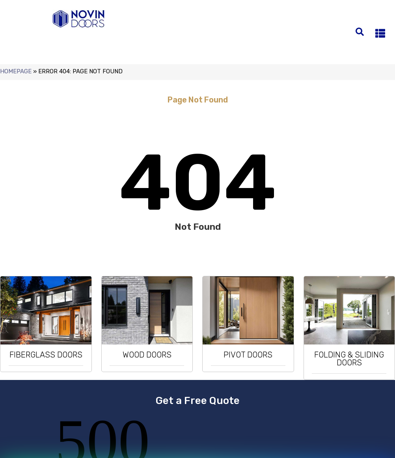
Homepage (16, 71)
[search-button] (359, 30)
